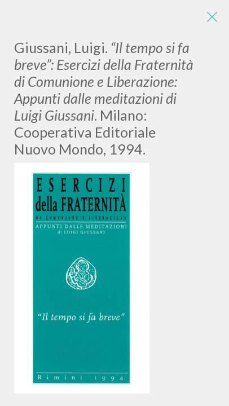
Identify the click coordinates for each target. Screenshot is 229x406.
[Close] (212, 17)
